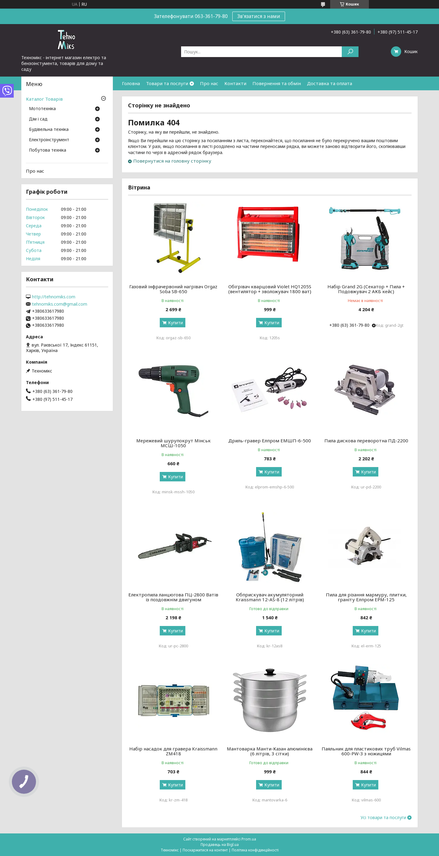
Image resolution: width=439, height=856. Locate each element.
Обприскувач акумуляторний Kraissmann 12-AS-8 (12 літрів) (270, 597)
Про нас (209, 83)
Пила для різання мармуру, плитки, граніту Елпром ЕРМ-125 (366, 597)
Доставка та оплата (329, 83)
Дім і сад (38, 119)
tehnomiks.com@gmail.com (59, 304)
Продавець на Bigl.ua (220, 844)
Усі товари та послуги (383, 817)
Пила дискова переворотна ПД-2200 (366, 440)
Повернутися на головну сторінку (172, 161)
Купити (175, 322)
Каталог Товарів (44, 99)
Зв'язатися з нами (258, 16)
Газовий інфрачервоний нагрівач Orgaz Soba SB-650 (173, 289)
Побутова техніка (47, 150)
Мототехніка (42, 108)
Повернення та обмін (276, 83)
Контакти (235, 83)
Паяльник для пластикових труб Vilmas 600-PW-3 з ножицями (366, 751)
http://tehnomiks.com (53, 297)
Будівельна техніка (49, 129)
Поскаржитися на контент (205, 850)
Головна (131, 83)
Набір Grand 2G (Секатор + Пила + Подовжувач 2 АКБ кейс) (366, 289)
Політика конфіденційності (255, 850)
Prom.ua (248, 839)
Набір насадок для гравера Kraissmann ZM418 (173, 751)
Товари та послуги (167, 83)
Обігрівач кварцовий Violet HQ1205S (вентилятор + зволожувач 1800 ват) (269, 289)
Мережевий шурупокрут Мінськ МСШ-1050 (173, 443)
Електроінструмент (49, 140)
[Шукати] (350, 51)
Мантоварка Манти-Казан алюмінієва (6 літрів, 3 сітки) (269, 751)
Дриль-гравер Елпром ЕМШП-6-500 (269, 440)
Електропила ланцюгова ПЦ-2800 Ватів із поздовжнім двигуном (173, 597)
